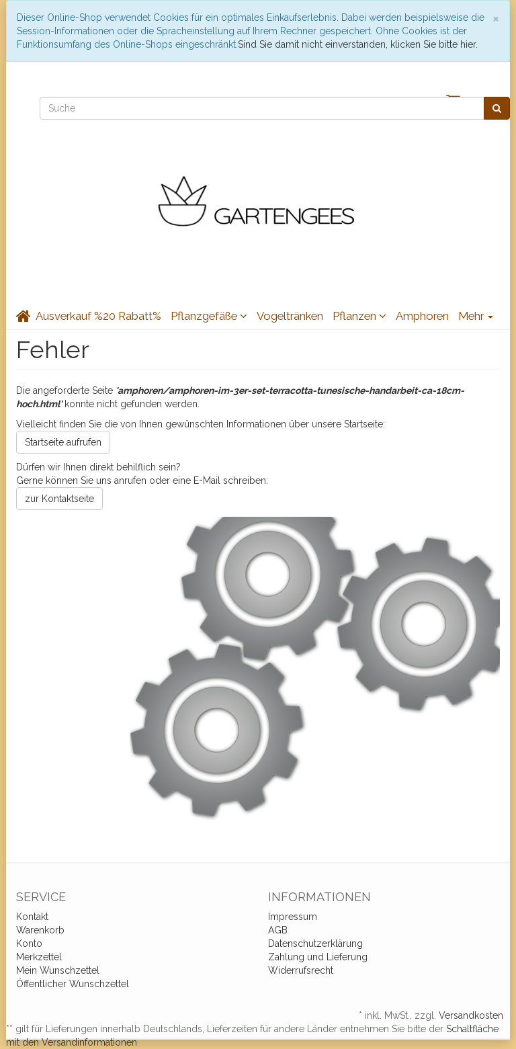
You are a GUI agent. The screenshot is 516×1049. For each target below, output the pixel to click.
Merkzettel (39, 957)
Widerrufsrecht (300, 970)
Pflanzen (359, 316)
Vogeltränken (290, 316)
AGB (278, 930)
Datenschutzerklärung (315, 943)
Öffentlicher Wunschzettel (72, 983)
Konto (29, 943)
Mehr (475, 316)
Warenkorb (40, 930)
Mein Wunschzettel (57, 970)
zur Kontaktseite (59, 498)
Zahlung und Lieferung (318, 957)
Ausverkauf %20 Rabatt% (98, 316)
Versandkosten (471, 1015)
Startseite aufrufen (63, 442)
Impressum (292, 916)
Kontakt (32, 916)
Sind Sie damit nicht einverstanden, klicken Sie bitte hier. (358, 44)
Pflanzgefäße (209, 316)
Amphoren (422, 316)
